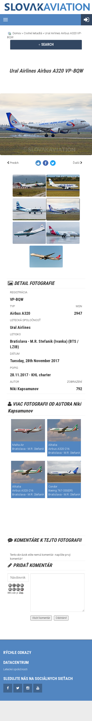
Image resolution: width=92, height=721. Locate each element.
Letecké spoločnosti (15, 669)
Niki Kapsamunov (24, 388)
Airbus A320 (20, 313)
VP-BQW (16, 299)
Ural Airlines (20, 327)
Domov (17, 33)
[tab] (46, 44)
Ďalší (76, 162)
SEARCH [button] (46, 44)
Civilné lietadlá (33, 33)
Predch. (14, 162)
